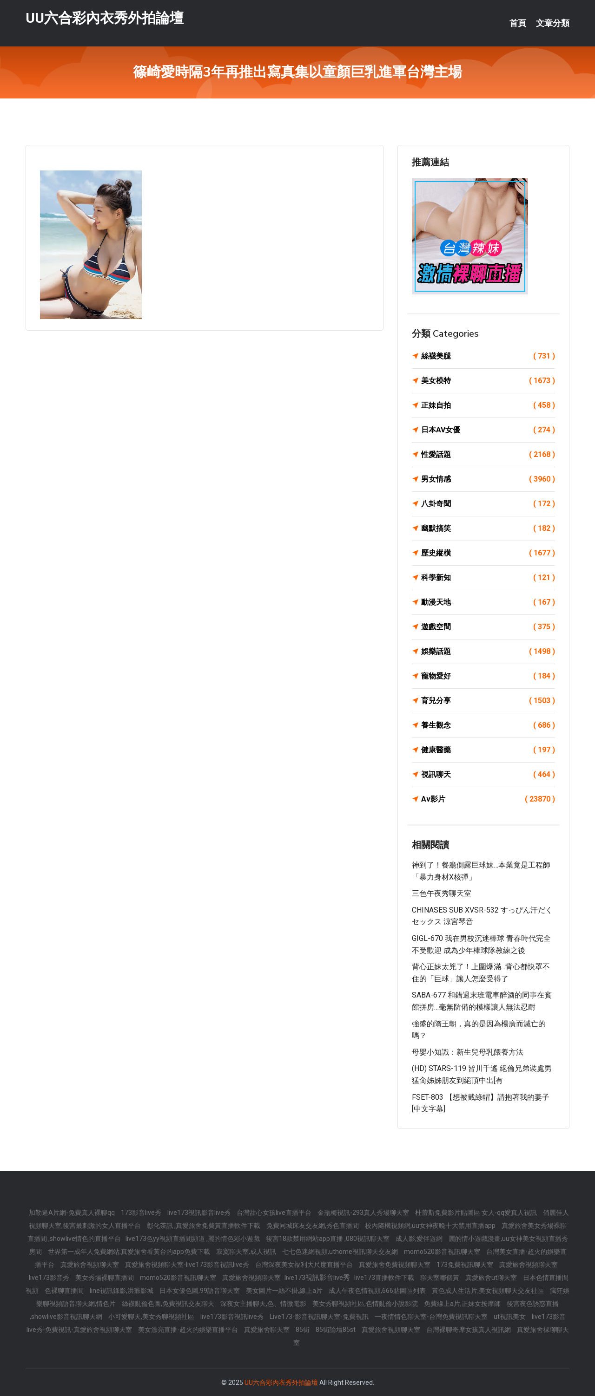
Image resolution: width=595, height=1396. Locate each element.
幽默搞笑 (488, 528)
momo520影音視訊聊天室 (443, 1251)
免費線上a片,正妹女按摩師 (463, 1303)
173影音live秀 (142, 1212)
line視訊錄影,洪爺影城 (122, 1290)
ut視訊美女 (510, 1316)
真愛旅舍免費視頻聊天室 (395, 1264)
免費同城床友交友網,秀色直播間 (313, 1225)
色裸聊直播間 (65, 1290)
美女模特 (488, 380)
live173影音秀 (50, 1277)
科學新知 (488, 577)
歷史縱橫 (488, 553)
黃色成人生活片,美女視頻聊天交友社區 (488, 1290)
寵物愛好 (488, 676)
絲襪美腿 (488, 356)
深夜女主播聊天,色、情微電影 (264, 1303)
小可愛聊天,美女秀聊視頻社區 (152, 1316)
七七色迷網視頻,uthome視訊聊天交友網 (340, 1251)
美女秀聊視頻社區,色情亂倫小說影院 (365, 1303)
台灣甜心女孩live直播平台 (275, 1212)
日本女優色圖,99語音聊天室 (200, 1290)
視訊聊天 (488, 774)
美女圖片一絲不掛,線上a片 (285, 1290)
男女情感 (488, 479)
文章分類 (552, 23)
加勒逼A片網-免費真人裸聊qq (72, 1212)
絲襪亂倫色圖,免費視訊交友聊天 (169, 1303)
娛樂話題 (488, 651)
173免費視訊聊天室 (465, 1264)
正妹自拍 (488, 405)
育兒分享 (488, 700)
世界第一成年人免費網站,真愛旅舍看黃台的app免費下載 (130, 1251)
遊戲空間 (488, 626)
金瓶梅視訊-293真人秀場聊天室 (363, 1212)
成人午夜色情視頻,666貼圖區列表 (378, 1290)
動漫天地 (488, 602)
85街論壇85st (336, 1329)
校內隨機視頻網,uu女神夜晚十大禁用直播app (431, 1225)
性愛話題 (488, 454)
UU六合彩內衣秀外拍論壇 (105, 18)
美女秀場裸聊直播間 (105, 1277)
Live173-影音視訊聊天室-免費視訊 (320, 1316)
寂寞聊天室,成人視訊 (247, 1251)
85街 (303, 1329)
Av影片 (488, 799)
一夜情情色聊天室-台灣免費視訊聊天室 (432, 1316)
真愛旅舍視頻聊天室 (90, 1264)
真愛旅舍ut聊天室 (491, 1277)
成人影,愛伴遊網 (420, 1238)
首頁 (517, 23)
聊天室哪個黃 (440, 1277)
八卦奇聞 (488, 503)
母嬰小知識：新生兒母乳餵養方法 (467, 1052)
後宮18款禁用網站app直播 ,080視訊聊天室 (328, 1238)
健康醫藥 (488, 750)
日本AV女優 (488, 430)
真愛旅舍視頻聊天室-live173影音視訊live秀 (188, 1264)
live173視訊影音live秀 (199, 1212)
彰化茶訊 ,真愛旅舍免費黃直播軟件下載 (204, 1225)
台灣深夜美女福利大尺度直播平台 (304, 1264)
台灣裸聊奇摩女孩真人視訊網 (469, 1329)
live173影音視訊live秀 (232, 1316)
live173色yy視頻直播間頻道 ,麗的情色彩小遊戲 (193, 1238)
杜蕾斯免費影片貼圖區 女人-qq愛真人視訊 (476, 1212)
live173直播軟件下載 (385, 1277)
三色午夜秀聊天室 (441, 893)
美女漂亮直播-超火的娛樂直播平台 (188, 1329)
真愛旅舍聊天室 (267, 1329)
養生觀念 (488, 725)
